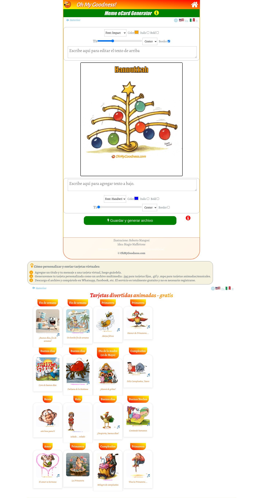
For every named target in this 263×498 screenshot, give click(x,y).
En (187, 21)
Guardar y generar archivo (130, 220)
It (197, 21)
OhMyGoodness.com (132, 253)
